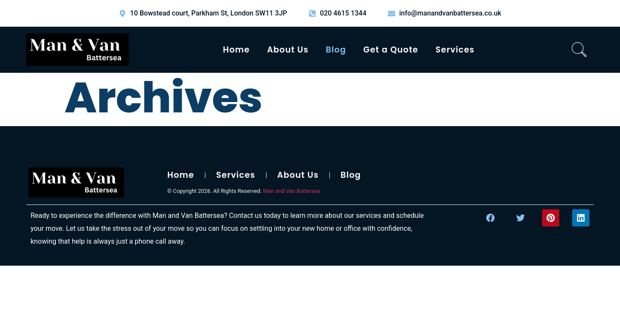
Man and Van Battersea (291, 191)
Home (236, 50)
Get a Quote (390, 50)
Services (454, 50)
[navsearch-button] (579, 50)
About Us (287, 50)
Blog (336, 50)
